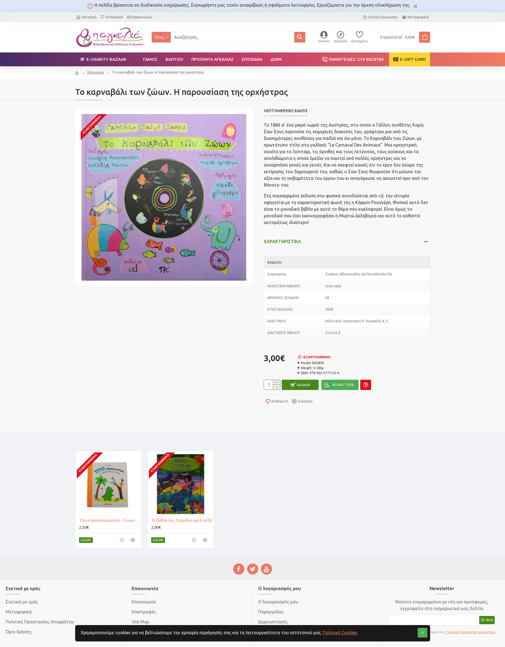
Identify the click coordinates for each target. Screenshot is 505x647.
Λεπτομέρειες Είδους (286, 111)
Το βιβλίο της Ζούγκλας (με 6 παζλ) (181, 504)
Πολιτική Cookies (340, 632)
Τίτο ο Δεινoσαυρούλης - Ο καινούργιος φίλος (109, 504)
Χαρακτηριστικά (282, 236)
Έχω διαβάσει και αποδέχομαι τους (442, 616)
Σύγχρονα (95, 72)
